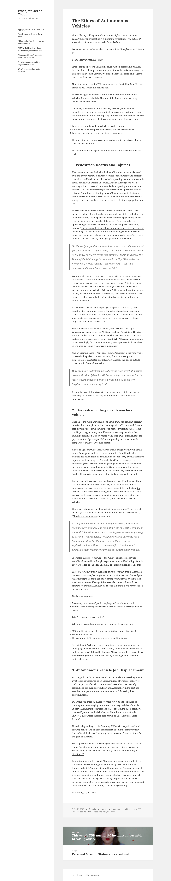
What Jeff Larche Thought (30, 12)
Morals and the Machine (85, 516)
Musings (103, 809)
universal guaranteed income (86, 715)
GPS (139, 809)
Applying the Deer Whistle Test (31, 30)
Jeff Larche (92, 809)
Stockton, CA (78, 754)
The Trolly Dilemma (107, 812)
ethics (134, 809)
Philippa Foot (77, 812)
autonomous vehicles (122, 809)
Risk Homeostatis (91, 812)
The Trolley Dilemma (98, 564)
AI (111, 809)
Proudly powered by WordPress (85, 875)
